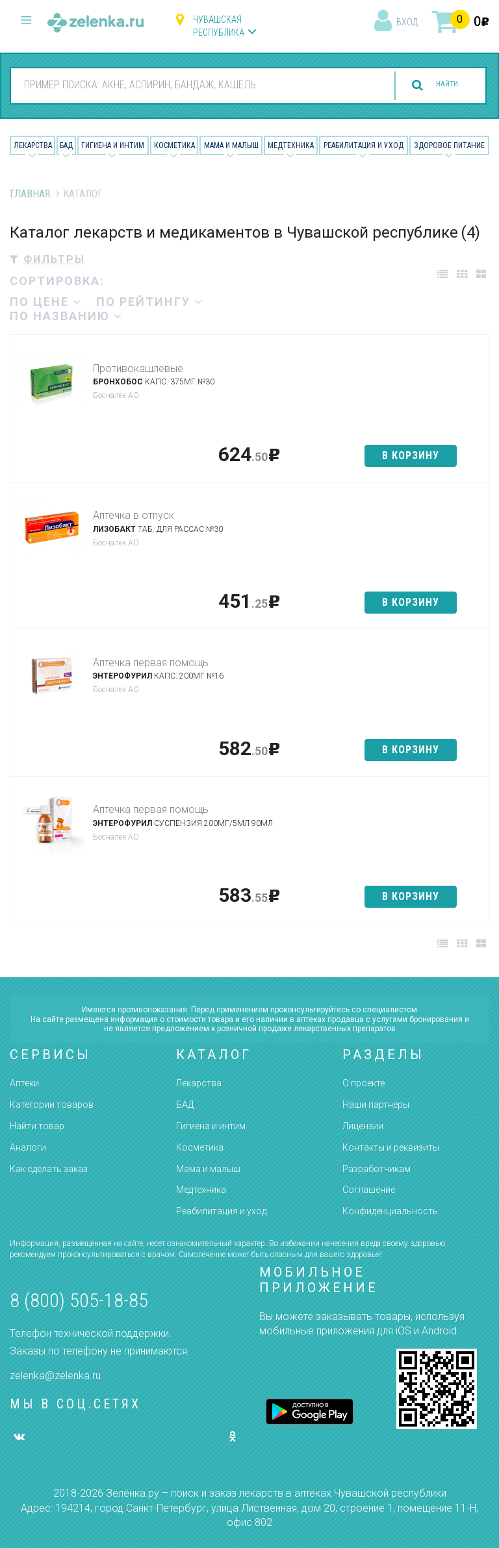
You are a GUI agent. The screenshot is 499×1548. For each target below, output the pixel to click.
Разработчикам (376, 1169)
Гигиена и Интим (112, 145)
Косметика (174, 145)
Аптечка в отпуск (133, 515)
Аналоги (28, 1147)
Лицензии (362, 1126)
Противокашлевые (138, 368)
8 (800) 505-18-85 (79, 1300)
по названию (66, 316)
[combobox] (187, 85)
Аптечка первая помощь (151, 662)
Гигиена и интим (211, 1126)
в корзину (410, 455)
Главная (30, 194)
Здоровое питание (449, 145)
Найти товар (37, 1126)
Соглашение (368, 1189)
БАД (66, 145)
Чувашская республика (218, 26)
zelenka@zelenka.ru (55, 1375)
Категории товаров (52, 1104)
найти (435, 85)
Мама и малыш (231, 145)
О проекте (363, 1083)
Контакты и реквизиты (390, 1147)
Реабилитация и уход (363, 145)
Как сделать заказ (49, 1169)
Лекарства (33, 145)
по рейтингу (149, 301)
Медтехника (291, 145)
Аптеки (24, 1083)
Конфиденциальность (390, 1211)
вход (407, 22)
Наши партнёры (375, 1104)
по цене (46, 301)
